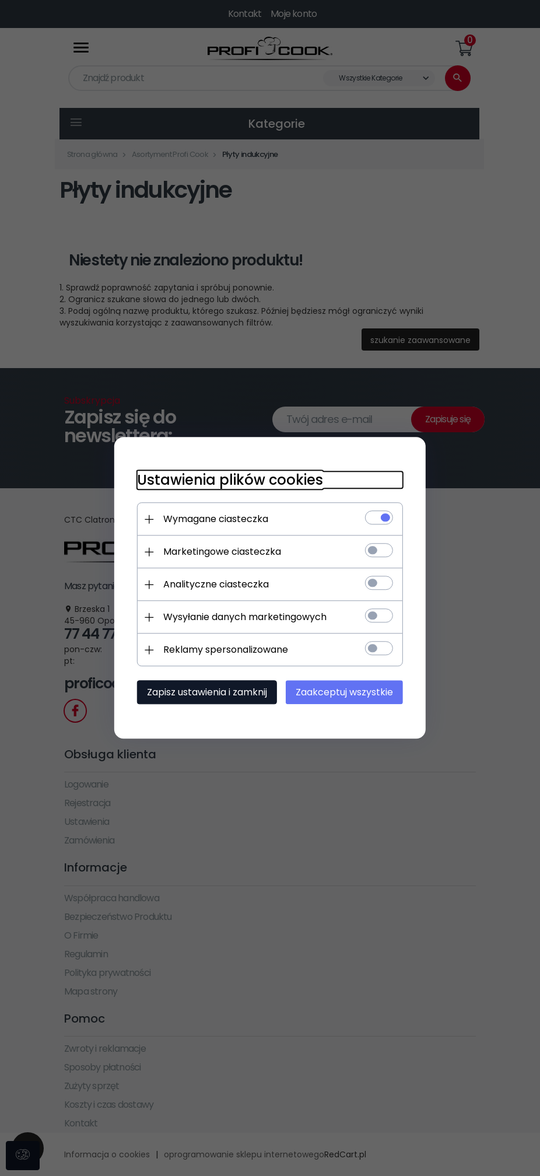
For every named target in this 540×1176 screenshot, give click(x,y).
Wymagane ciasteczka (214, 519)
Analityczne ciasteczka (215, 585)
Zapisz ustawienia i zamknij (206, 692)
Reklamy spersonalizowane (224, 650)
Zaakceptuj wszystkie (345, 692)
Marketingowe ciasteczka (221, 552)
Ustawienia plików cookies (229, 480)
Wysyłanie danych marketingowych (243, 617)
